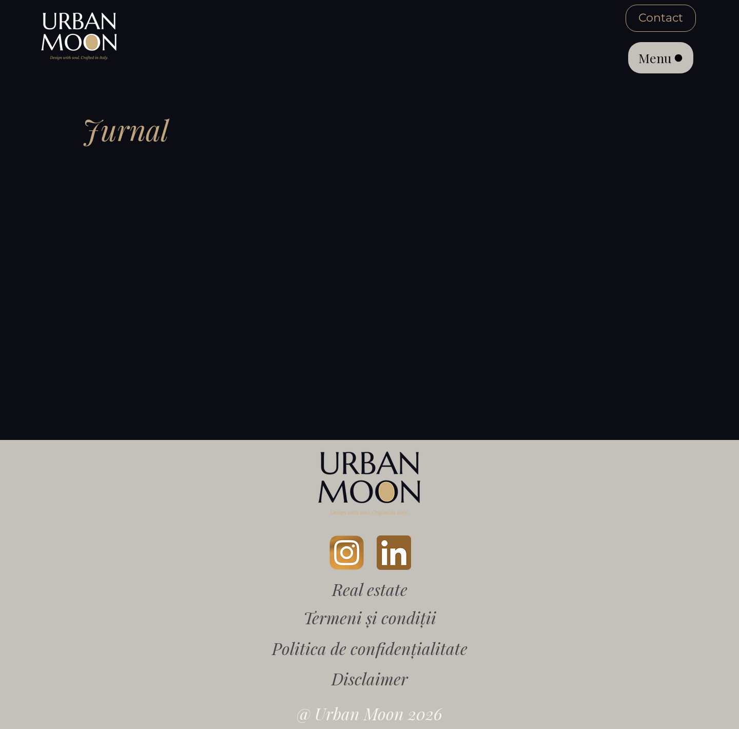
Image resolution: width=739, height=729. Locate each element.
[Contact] (661, 18)
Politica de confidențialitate (370, 648)
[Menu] (660, 57)
